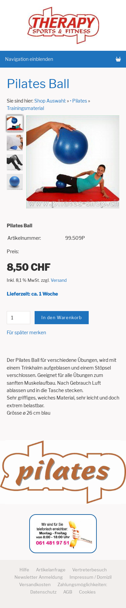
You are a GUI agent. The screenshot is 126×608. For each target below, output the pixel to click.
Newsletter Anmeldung (38, 577)
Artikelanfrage (51, 569)
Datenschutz (43, 592)
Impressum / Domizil (91, 577)
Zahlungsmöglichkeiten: (82, 584)
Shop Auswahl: (50, 101)
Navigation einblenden (29, 59)
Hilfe (24, 569)
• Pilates (78, 101)
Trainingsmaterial (25, 108)
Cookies (87, 592)
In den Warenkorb (61, 317)
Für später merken (26, 332)
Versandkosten (35, 584)
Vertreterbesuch (89, 569)
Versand (59, 280)
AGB (67, 592)
